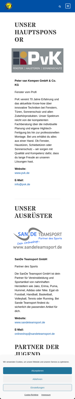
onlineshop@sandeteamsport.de (35, 333)
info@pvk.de (22, 184)
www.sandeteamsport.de (30, 322)
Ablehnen (37, 379)
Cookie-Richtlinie (31, 395)
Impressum (45, 395)
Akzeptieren (37, 370)
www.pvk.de (22, 173)
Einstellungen (37, 387)
